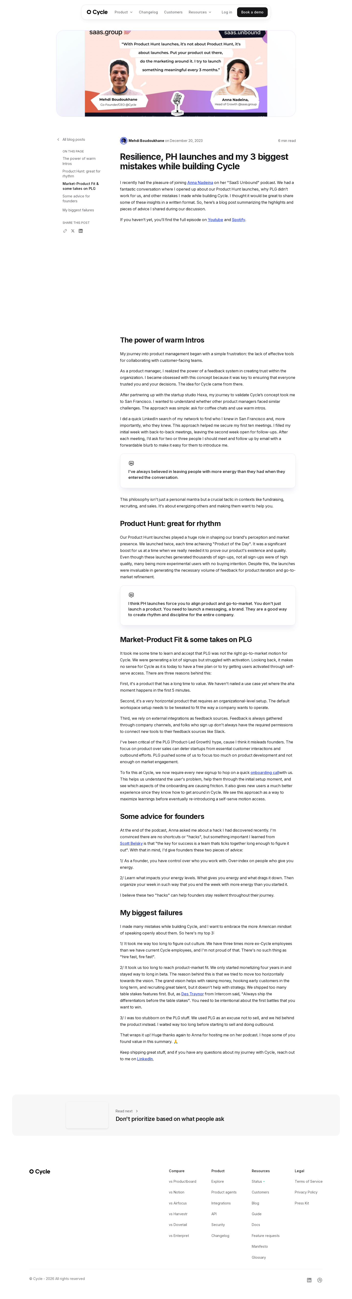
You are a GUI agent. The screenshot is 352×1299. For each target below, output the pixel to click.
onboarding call (265, 772)
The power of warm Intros (79, 160)
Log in (227, 12)
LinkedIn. (145, 1059)
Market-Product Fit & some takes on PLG (81, 186)
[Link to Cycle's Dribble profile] (320, 1280)
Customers (173, 12)
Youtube (215, 219)
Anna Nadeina (200, 182)
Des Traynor (192, 994)
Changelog (148, 12)
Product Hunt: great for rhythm (81, 173)
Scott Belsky (131, 843)
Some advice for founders (76, 198)
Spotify (238, 219)
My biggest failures (78, 210)
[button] (124, 12)
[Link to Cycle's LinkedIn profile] (309, 1280)
